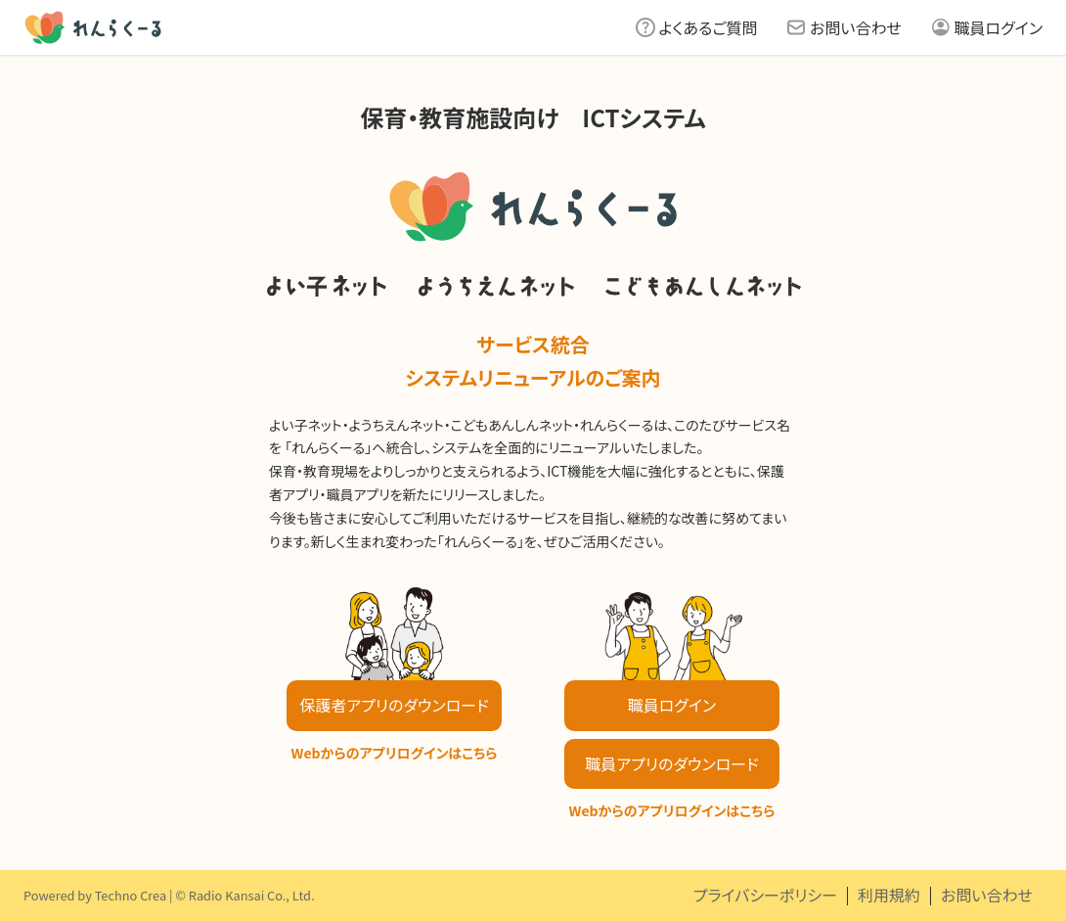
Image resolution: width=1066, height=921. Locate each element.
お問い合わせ (856, 27)
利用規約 (889, 894)
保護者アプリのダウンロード (393, 704)
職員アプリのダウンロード (671, 763)
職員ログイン (999, 27)
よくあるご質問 (708, 27)
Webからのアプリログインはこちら (394, 752)
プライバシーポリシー (765, 894)
